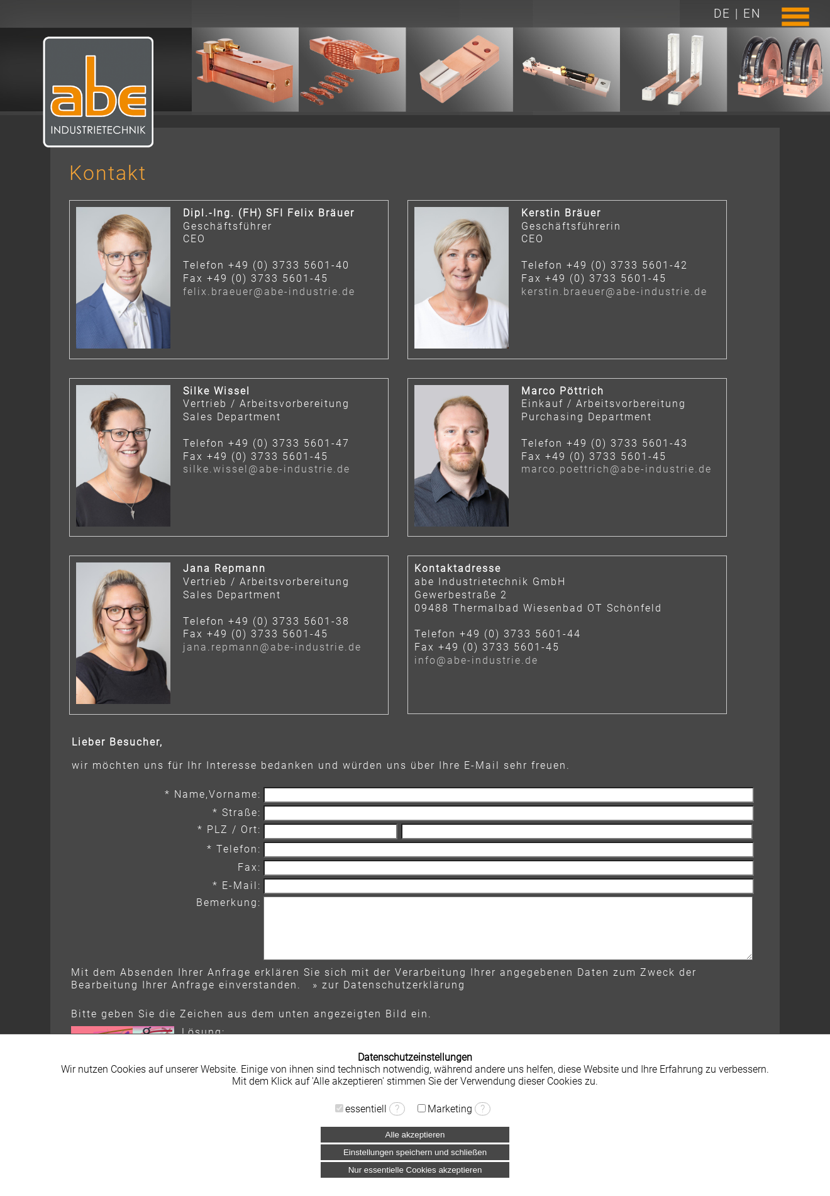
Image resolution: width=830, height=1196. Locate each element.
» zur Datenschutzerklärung (389, 985)
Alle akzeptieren (415, 1134)
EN (752, 13)
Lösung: (203, 1032)
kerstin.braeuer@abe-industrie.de (614, 292)
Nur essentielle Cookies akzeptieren (415, 1170)
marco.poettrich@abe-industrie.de (616, 469)
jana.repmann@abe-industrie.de (272, 647)
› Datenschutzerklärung (415, 1093)
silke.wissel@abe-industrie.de (266, 469)
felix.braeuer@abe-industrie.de (269, 292)
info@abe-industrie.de (476, 660)
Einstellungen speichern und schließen (415, 1152)
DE (722, 13)
